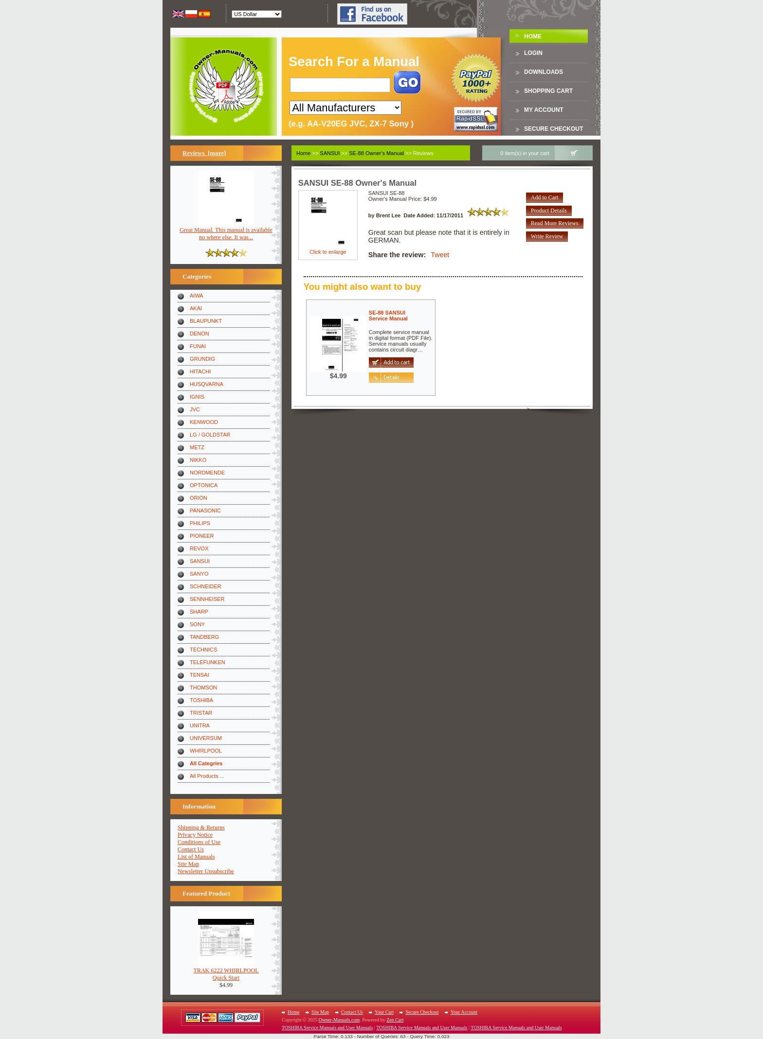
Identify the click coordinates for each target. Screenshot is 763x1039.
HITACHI (200, 371)
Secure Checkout (553, 128)
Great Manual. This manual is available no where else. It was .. (226, 231)
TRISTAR (201, 713)
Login (533, 53)
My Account (543, 109)
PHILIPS (200, 523)
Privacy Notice (195, 834)
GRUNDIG (202, 359)
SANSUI (200, 561)
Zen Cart (394, 1019)
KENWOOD (204, 422)
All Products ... (207, 776)
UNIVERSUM (206, 738)
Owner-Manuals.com (339, 1019)
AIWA (196, 296)
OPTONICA (204, 485)
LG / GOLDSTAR (210, 435)
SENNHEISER (207, 599)
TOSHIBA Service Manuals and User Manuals (327, 1027)
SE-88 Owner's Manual (376, 153)
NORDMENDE (207, 472)
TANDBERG (204, 637)
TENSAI (199, 675)
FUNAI (198, 346)
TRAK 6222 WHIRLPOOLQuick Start (225, 971)
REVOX (199, 548)
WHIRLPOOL (206, 751)
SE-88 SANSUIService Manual (388, 315)
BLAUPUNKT (206, 321)
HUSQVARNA (206, 384)
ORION (198, 498)
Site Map (188, 864)
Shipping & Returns (201, 827)
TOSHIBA (201, 700)
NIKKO (198, 460)
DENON (199, 333)
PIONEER (202, 536)
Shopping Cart (548, 91)
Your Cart (384, 1012)
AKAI (196, 308)
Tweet (440, 255)
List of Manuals (196, 856)
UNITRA (200, 725)
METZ (197, 447)
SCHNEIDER (205, 586)
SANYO (199, 574)
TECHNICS (203, 649)
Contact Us (191, 849)
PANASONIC (205, 510)
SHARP (199, 612)
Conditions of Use (199, 842)
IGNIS (197, 397)
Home (533, 36)
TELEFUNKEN (207, 662)
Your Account (464, 1012)
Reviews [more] (204, 153)
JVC (195, 409)
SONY (197, 624)
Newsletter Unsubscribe (206, 871)
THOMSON (203, 687)
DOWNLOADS (543, 72)
